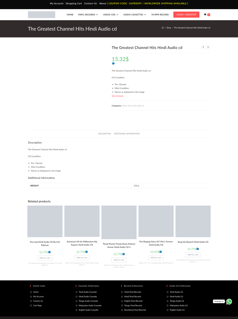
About (102, 3)
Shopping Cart (74, 3)
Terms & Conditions (155, 310)
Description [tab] (104, 124)
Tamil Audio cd (167, 253)
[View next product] (208, 47)
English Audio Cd (177, 300)
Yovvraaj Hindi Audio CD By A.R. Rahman (45, 234)
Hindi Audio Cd (176, 287)
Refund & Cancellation (201, 310)
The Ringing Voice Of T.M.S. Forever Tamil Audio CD (156, 233)
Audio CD (126, 105)
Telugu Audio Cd (177, 291)
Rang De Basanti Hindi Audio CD (193, 232)
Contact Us (90, 3)
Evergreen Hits (78, 253)
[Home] (163, 27)
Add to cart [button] (45, 248)
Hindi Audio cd (137, 105)
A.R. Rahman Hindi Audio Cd (38, 253)
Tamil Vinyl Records (132, 282)
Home (36, 282)
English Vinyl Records (133, 291)
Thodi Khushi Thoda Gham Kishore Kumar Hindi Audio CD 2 (119, 236)
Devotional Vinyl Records (135, 300)
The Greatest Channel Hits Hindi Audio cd (192, 27)
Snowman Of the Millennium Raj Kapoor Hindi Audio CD (82, 233)
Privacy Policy (170, 310)
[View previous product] (203, 47)
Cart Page (37, 296)
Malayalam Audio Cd (179, 296)
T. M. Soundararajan (154, 253)
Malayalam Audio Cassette (90, 296)
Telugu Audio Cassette (88, 291)
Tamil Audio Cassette (88, 282)
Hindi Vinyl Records (132, 287)
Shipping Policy (184, 310)
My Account (57, 3)
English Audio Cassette (88, 300)
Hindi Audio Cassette (88, 287)
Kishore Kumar (119, 257)
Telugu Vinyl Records (133, 296)
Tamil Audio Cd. (176, 282)
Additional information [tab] (127, 124)
